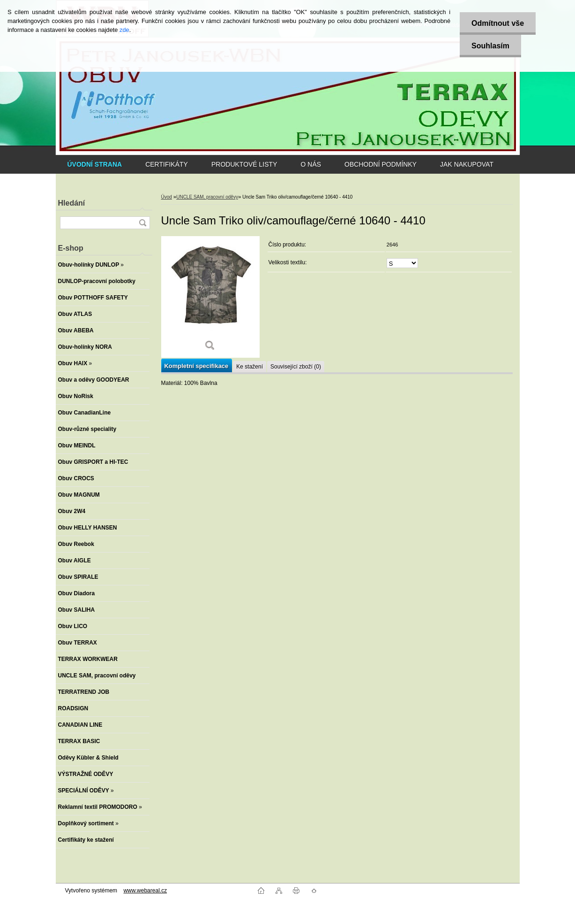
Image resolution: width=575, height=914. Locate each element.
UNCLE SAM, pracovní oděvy (207, 197)
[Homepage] (95, 164)
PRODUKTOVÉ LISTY (244, 164)
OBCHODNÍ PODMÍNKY (380, 164)
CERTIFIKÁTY (166, 164)
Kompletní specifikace (196, 365)
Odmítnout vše (497, 23)
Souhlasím (490, 46)
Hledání (71, 203)
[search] (142, 223)
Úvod (166, 197)
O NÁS (311, 164)
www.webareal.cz (145, 890)
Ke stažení (249, 366)
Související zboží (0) (295, 366)
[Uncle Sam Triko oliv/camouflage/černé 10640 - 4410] (210, 297)
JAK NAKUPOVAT (466, 164)
